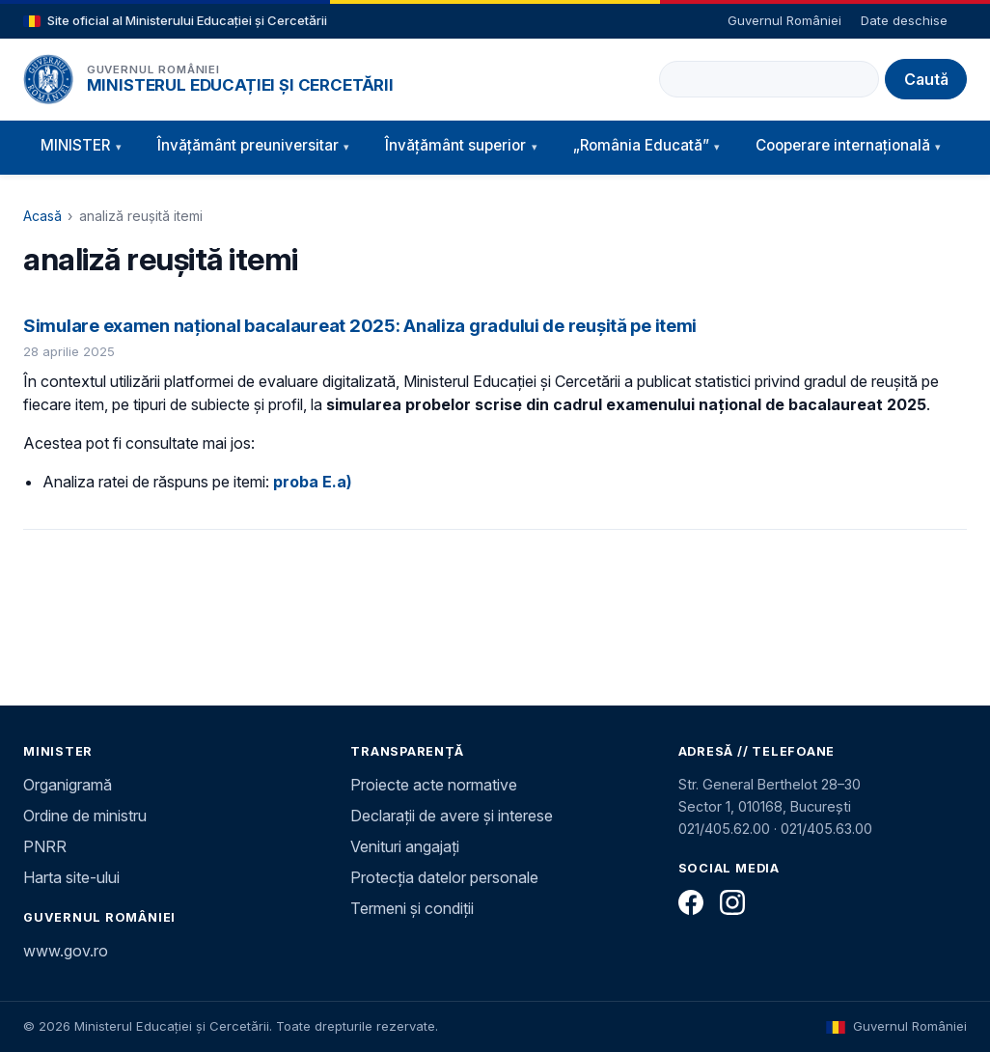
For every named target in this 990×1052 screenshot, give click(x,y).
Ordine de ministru (85, 815)
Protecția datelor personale (444, 877)
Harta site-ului (71, 877)
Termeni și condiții (412, 908)
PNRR (45, 846)
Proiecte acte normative (433, 784)
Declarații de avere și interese (451, 815)
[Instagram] (732, 902)
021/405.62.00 (724, 828)
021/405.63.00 (826, 828)
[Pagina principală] (48, 79)
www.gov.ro (65, 950)
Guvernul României (784, 20)
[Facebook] (690, 902)
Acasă (42, 216)
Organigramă (67, 784)
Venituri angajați (404, 846)
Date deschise (904, 20)
